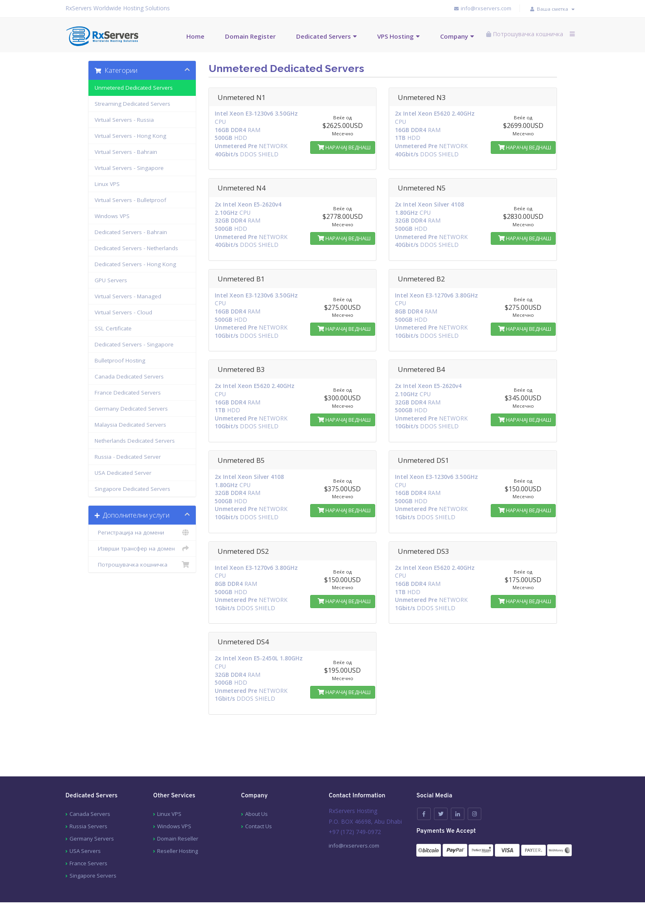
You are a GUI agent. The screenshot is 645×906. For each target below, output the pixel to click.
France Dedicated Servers (128, 391)
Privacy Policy (244, 893)
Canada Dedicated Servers (129, 375)
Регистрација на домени (142, 532)
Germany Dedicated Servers (131, 407)
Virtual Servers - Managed (128, 295)
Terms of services (193, 893)
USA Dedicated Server (123, 472)
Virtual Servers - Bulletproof (130, 199)
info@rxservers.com (474, 8)
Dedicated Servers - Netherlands (136, 247)
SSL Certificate (113, 327)
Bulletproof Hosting (120, 359)
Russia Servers (88, 803)
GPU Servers (111, 279)
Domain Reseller (177, 815)
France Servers (88, 840)
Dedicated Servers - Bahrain (131, 231)
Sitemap (110, 893)
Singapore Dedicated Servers (132, 488)
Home (184, 35)
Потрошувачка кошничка (142, 564)
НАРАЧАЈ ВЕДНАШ (343, 146)
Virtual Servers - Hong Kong (130, 135)
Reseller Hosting (177, 828)
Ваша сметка (549, 8)
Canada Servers (90, 790)
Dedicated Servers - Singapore (134, 343)
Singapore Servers (93, 852)
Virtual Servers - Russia (124, 119)
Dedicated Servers (312, 35)
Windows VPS (112, 215)
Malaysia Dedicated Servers (130, 423)
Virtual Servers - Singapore (129, 167)
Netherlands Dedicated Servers (135, 440)
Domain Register (239, 35)
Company (443, 35)
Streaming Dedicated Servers (132, 103)
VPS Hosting (384, 35)
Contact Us (258, 803)
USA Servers (85, 828)
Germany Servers (92, 815)
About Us (256, 790)
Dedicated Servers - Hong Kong (135, 263)
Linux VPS (107, 183)
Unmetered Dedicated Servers (134, 87)
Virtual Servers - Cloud (123, 311)
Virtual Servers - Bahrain (126, 151)
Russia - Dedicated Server (128, 456)
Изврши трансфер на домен (142, 548)
